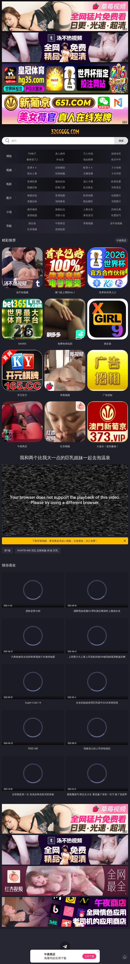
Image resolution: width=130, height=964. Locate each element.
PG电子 (32, 153)
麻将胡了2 (32, 159)
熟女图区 (88, 201)
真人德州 (60, 153)
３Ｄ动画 (116, 167)
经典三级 (60, 187)
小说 (9, 212)
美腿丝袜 (32, 201)
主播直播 (88, 173)
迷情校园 (32, 215)
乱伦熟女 (88, 187)
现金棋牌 (88, 159)
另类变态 (116, 187)
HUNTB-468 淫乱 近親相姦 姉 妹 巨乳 (37, 550)
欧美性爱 (116, 181)
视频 (9, 170)
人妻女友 (88, 209)
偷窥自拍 (32, 195)
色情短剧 (60, 229)
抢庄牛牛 (116, 159)
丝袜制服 (60, 173)
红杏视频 (32, 229)
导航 (9, 226)
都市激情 (32, 209)
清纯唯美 (60, 201)
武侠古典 (116, 209)
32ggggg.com (65, 131)
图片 (9, 198)
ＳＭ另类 (116, 173)
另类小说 (60, 215)
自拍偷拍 (60, 167)
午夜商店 (60, 223)
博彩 (9, 156)
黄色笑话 (88, 215)
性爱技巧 (116, 215)
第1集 (7, 550)
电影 (9, 184)
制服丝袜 (32, 187)
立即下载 (89, 956)
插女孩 (32, 223)
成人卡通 (88, 181)
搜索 (121, 140)
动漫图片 (116, 195)
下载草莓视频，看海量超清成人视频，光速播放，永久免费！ (79, 541)
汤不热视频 (116, 223)
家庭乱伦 (60, 209)
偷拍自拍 (60, 181)
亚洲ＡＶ (32, 167)
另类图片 (116, 201)
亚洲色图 (60, 195)
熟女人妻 (32, 173)
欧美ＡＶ (88, 167)
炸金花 (60, 159)
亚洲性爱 (32, 181)
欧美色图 (88, 195)
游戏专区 (116, 153)
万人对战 (88, 153)
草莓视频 (88, 223)
